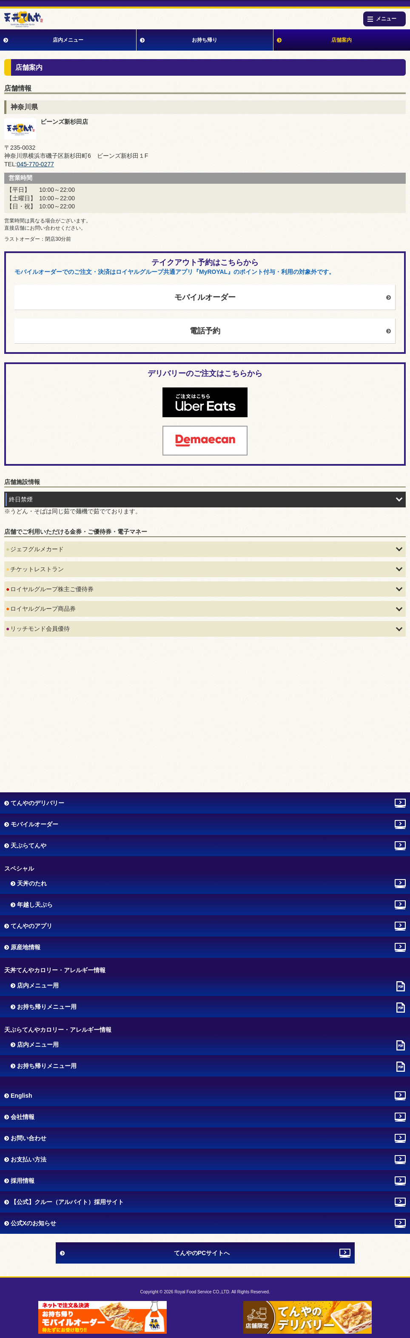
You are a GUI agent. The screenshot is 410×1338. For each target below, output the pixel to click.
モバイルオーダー (205, 297)
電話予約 (205, 331)
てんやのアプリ (31, 925)
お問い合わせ (28, 1138)
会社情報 (22, 1116)
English (21, 1095)
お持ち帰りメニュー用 (47, 1006)
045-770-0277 (35, 164)
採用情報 (22, 1180)
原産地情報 (25, 947)
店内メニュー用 (38, 985)
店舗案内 (341, 40)
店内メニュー (68, 40)
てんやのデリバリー (37, 803)
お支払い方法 (28, 1159)
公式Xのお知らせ (33, 1223)
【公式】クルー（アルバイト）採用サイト (67, 1202)
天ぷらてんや (28, 845)
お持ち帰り (204, 40)
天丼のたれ (32, 883)
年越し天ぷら (35, 904)
